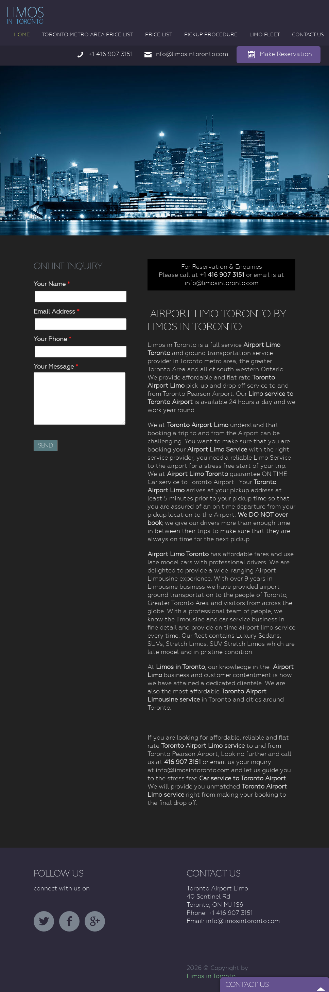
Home (22, 35)
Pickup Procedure (211, 35)
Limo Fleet (264, 35)
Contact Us (308, 35)
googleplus (95, 921)
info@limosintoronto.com (191, 53)
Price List (158, 35)
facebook (69, 921)
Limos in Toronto (211, 975)
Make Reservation (286, 53)
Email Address (57, 311)
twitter (44, 921)
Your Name (52, 283)
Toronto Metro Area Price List (87, 35)
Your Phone (52, 338)
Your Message (56, 366)
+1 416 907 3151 (110, 53)
